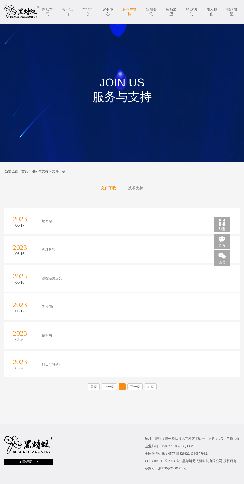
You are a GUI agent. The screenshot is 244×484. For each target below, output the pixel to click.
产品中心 (87, 12)
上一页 (109, 386)
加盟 (222, 224)
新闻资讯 (151, 12)
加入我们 (211, 12)
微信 (222, 258)
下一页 (135, 386)
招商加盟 (171, 12)
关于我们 (67, 12)
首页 (24, 171)
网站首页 (47, 12)
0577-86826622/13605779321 (188, 453)
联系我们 (191, 12)
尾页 (150, 386)
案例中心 (107, 12)
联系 (222, 241)
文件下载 (58, 171)
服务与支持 (129, 12)
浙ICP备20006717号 (172, 468)
